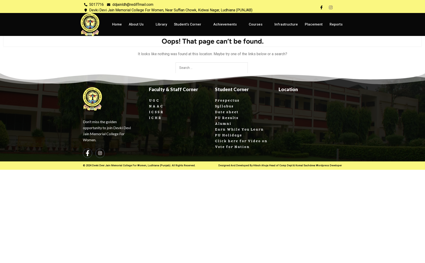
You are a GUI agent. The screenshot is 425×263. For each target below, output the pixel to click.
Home (117, 24)
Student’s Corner (190, 24)
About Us (139, 24)
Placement (313, 24)
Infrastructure (286, 24)
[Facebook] (321, 7)
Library (161, 24)
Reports (335, 24)
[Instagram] (330, 7)
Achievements (227, 24)
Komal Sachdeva (305, 165)
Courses (258, 24)
